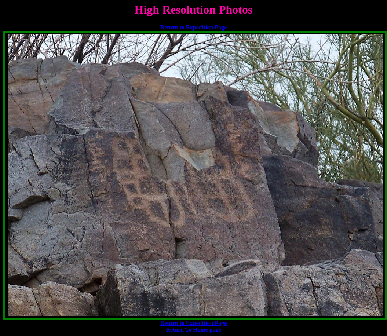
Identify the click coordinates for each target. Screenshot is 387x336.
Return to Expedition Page (193, 27)
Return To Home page (193, 329)
